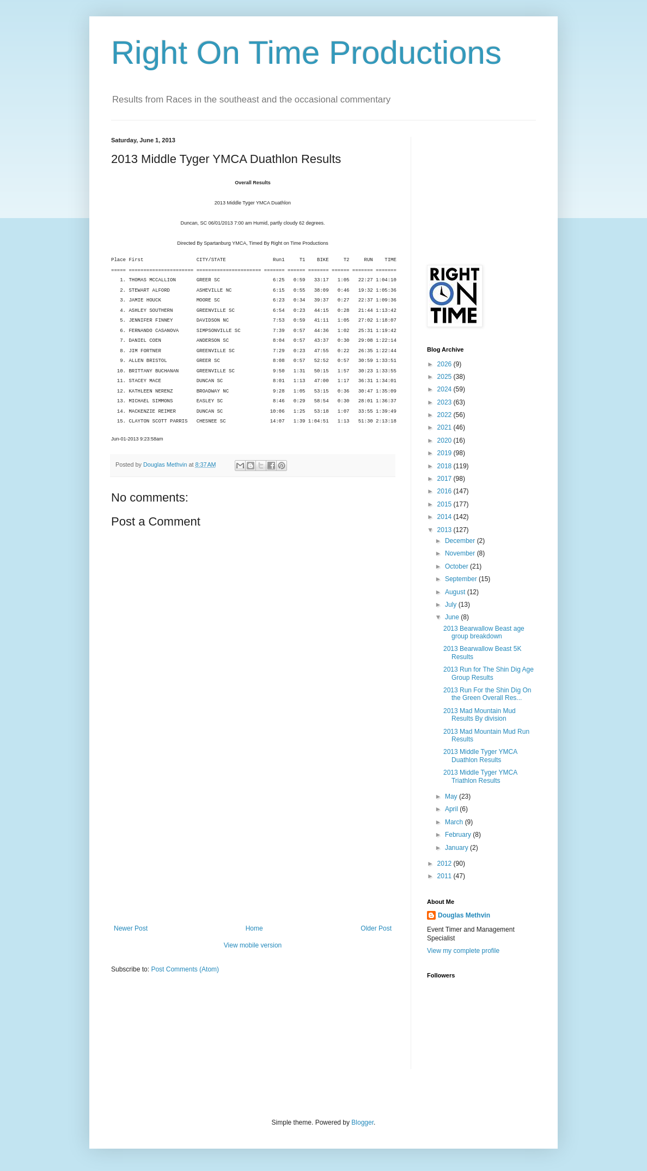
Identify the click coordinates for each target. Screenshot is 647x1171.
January (457, 848)
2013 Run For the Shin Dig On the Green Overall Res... (487, 694)
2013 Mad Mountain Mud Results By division (479, 714)
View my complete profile (463, 951)
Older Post (376, 928)
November (461, 553)
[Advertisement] (252, 843)
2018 (445, 466)
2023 (445, 402)
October (457, 566)
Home (254, 928)
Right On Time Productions (306, 52)
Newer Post (131, 928)
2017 (445, 478)
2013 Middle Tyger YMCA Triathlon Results (480, 776)
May (452, 796)
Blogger (362, 1122)
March (455, 822)
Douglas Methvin (464, 915)
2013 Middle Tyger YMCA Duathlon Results (480, 755)
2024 (445, 389)
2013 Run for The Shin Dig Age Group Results (488, 673)
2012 (445, 863)
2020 (445, 440)
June (453, 617)
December (461, 541)
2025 (445, 377)
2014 (445, 517)
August (456, 592)
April (452, 809)
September (462, 579)
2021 (445, 427)
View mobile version (253, 945)
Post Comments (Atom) (185, 969)
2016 (445, 491)
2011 (445, 876)
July (452, 604)
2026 (445, 364)
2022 (445, 415)
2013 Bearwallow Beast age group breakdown (483, 632)
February (459, 834)
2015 (445, 504)
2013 (445, 530)
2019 (445, 453)
